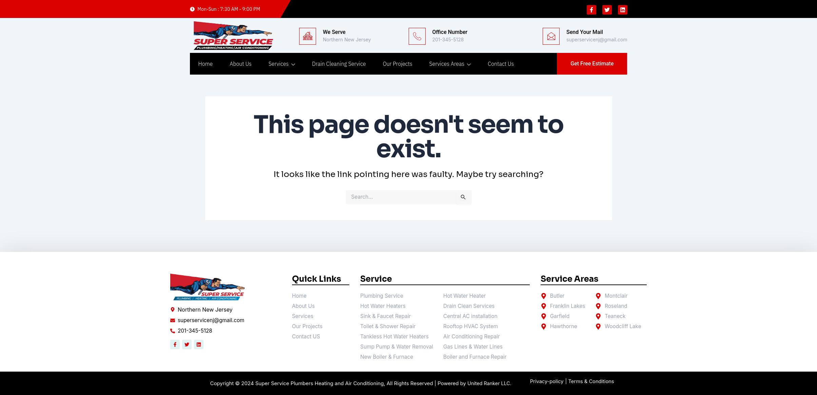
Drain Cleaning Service (339, 63)
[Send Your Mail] (551, 36)
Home (205, 63)
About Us (240, 63)
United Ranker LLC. (489, 383)
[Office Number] (417, 36)
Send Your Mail (584, 32)
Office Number (450, 32)
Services (282, 63)
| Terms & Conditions (595, 381)
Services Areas (450, 63)
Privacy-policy (548, 381)
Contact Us (501, 63)
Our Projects (397, 63)
